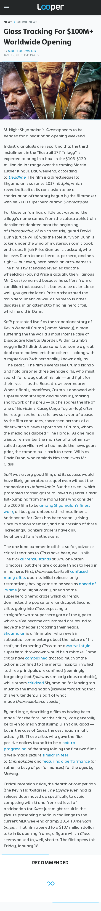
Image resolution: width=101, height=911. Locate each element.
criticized (36, 683)
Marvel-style (78, 645)
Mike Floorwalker (22, 51)
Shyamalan (14, 633)
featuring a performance (66, 761)
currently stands (35, 559)
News (8, 22)
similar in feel (55, 755)
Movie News (27, 22)
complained (36, 658)
